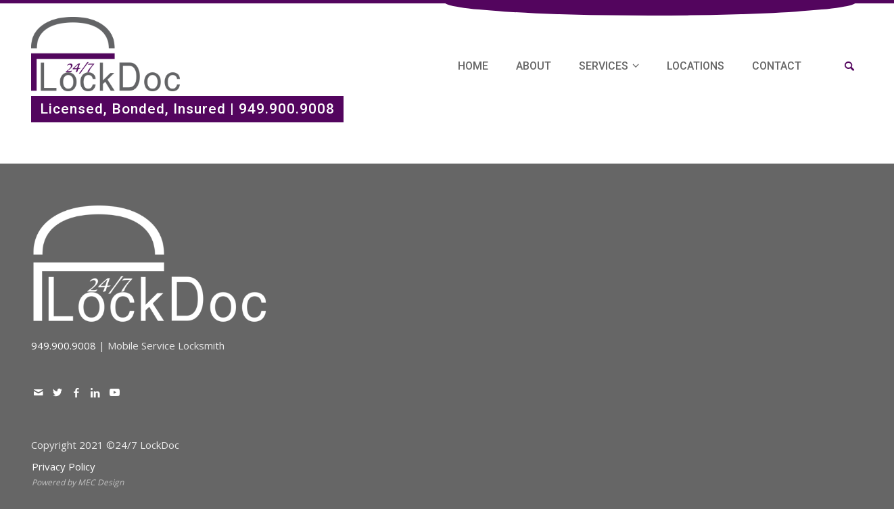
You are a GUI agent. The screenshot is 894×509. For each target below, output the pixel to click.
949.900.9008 (287, 109)
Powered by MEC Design (78, 482)
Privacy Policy (63, 466)
